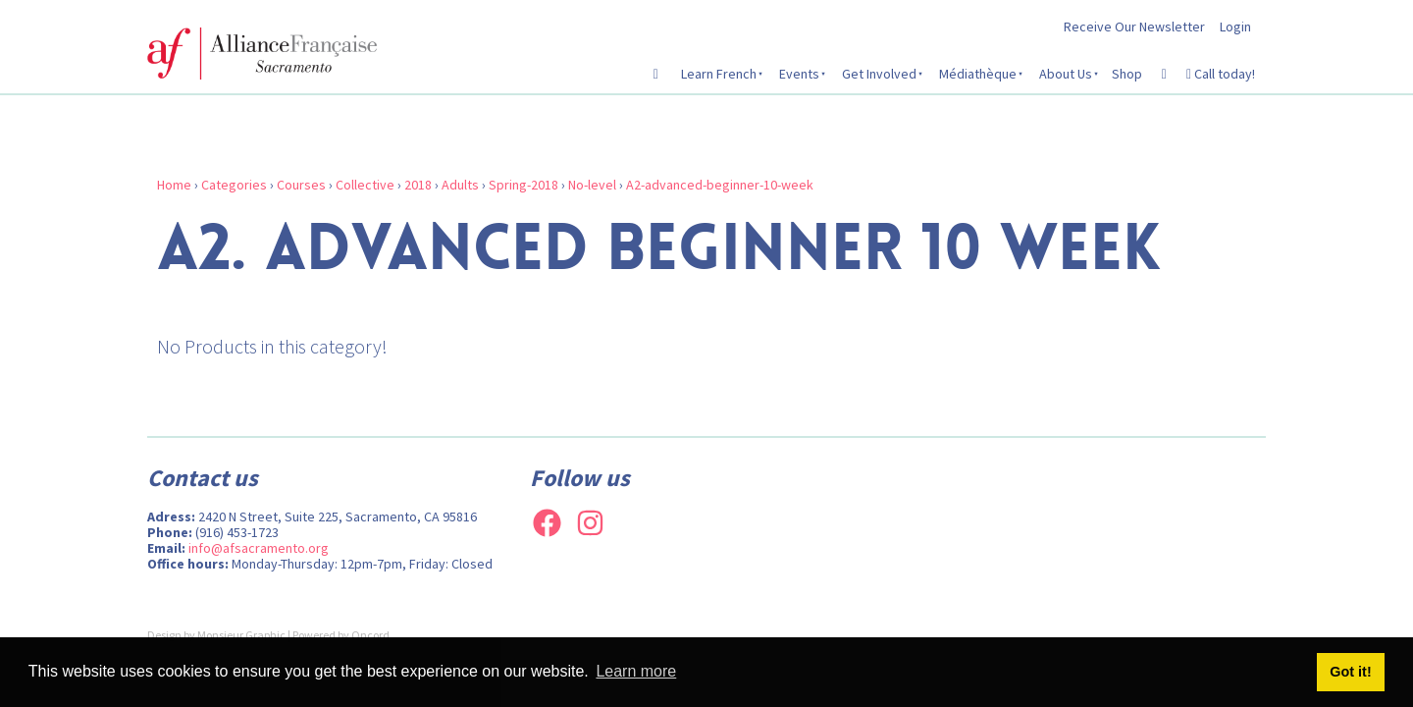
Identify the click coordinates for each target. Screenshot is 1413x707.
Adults (460, 184)
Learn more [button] (636, 671)
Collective (365, 184)
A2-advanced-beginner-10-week (719, 184)
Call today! (1220, 73)
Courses (301, 184)
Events (799, 73)
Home (174, 184)
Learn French (719, 73)
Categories (234, 184)
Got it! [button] (1350, 672)
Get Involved (879, 73)
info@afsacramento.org (258, 548)
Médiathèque (978, 73)
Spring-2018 (523, 184)
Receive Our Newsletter (1134, 26)
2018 (418, 184)
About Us (1065, 73)
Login (1235, 26)
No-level (592, 184)
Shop (1127, 73)
